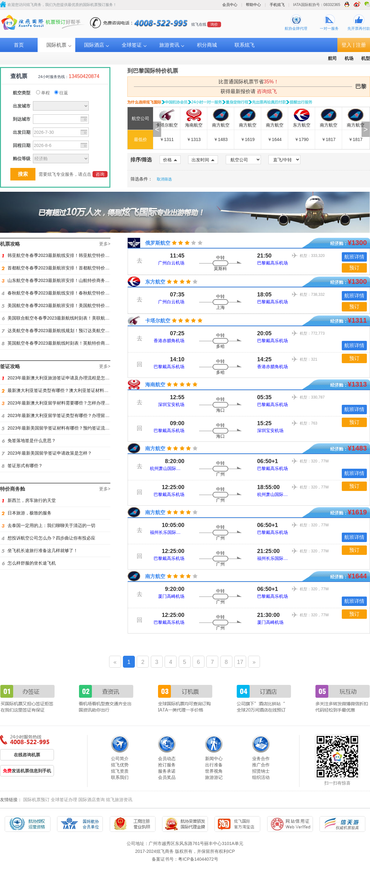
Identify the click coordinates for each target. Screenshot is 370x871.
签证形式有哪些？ (22, 465)
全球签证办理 (64, 799)
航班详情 (354, 256)
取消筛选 (164, 179)
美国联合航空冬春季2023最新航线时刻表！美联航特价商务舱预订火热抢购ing (80, 318)
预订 (354, 267)
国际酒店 (94, 45)
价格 (170, 159)
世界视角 (214, 771)
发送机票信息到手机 (27, 770)
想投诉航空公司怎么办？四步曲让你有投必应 (48, 537)
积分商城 (207, 45)
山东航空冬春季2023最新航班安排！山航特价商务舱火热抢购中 (66, 280)
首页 (19, 45)
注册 (361, 45)
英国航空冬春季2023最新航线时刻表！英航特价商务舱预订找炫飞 (69, 343)
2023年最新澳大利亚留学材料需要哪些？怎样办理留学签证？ (64, 402)
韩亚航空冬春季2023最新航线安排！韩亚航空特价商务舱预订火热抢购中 (75, 255)
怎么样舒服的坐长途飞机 (29, 563)
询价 (214, 24)
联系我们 (120, 777)
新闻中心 (214, 758)
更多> (104, 243)
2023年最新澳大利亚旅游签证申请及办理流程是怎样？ (58, 377)
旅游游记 (214, 777)
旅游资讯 (169, 45)
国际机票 (56, 45)
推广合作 (261, 764)
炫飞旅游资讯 (119, 799)
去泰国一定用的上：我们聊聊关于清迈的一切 (48, 525)
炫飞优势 (120, 764)
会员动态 (167, 758)
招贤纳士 (261, 771)
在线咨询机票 (27, 754)
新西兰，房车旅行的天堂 (29, 500)
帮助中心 (253, 5)
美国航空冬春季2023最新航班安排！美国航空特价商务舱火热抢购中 (71, 305)
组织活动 (261, 777)
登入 (346, 45)
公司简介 (120, 758)
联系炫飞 (245, 45)
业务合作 (261, 758)
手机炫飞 (277, 5)
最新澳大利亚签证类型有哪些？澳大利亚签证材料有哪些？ (62, 390)
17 (240, 662)
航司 (332, 58)
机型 (365, 58)
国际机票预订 (36, 799)
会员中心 (229, 5)
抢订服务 (167, 764)
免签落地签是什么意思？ (29, 440)
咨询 (100, 174)
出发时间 (203, 159)
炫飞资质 (120, 771)
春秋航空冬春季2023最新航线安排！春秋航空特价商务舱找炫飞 (66, 292)
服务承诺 (167, 771)
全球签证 (132, 45)
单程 (43, 92)
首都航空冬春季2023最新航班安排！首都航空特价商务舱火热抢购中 (71, 267)
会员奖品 (167, 777)
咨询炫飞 (267, 91)
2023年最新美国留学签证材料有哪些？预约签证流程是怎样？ (64, 427)
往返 (61, 92)
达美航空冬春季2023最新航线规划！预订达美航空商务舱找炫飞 (66, 330)
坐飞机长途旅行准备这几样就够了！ (40, 550)
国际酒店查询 (91, 799)
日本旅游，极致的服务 (26, 512)
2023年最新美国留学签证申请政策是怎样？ (47, 453)
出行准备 (214, 764)
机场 (349, 58)
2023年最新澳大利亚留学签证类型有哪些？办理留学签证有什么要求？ (73, 415)
